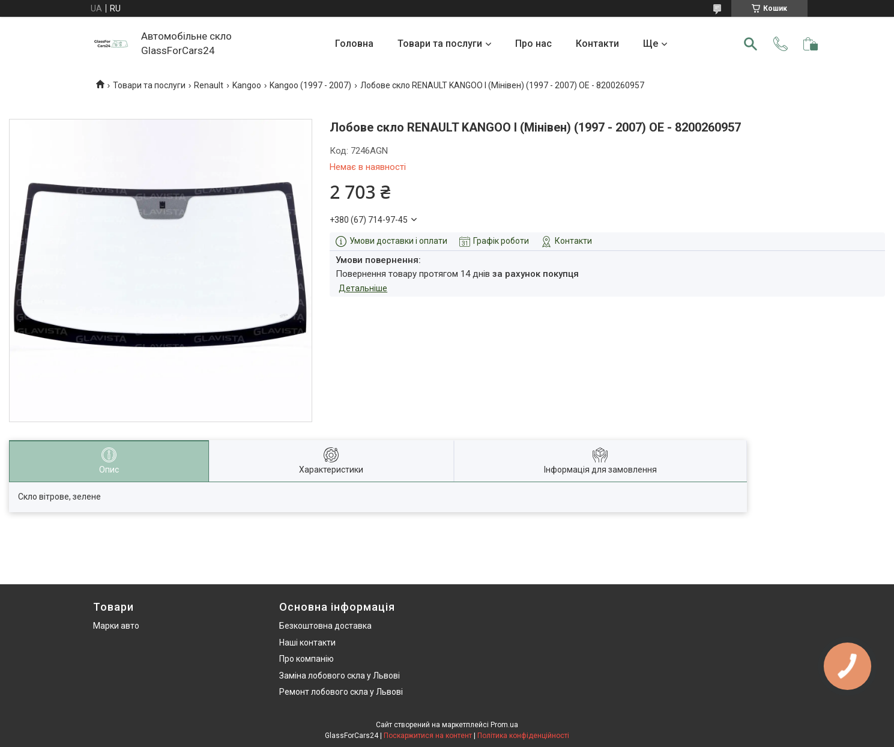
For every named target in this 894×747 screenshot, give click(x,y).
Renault (208, 85)
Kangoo (246, 85)
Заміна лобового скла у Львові (339, 675)
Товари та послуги (439, 43)
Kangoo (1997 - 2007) (310, 85)
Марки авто (116, 626)
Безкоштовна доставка (325, 626)
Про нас (533, 43)
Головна (354, 43)
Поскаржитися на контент (428, 735)
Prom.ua (504, 725)
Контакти (597, 43)
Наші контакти (307, 642)
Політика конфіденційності (523, 735)
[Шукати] (750, 44)
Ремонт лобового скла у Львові (341, 692)
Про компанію (306, 659)
